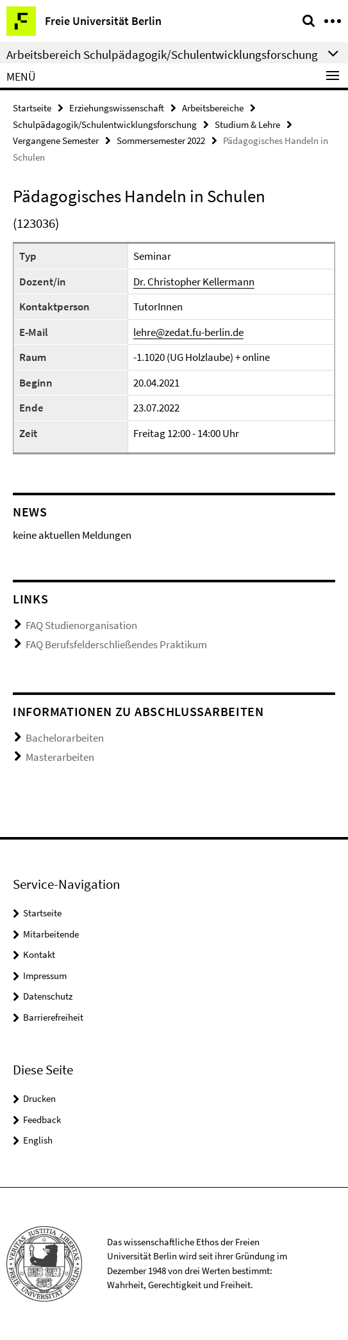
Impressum (45, 975)
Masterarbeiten (60, 757)
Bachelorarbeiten (65, 738)
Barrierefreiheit (53, 1017)
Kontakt (39, 954)
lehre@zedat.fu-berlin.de (188, 332)
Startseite (32, 108)
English (38, 1140)
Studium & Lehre (247, 124)
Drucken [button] (39, 1098)
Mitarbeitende (51, 934)
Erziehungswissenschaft (116, 108)
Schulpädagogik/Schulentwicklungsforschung (105, 124)
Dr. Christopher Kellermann (193, 282)
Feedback (42, 1119)
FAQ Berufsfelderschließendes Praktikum (116, 644)
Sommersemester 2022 (161, 140)
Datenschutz (47, 996)
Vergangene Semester (56, 140)
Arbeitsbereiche (213, 108)
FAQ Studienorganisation (81, 625)
